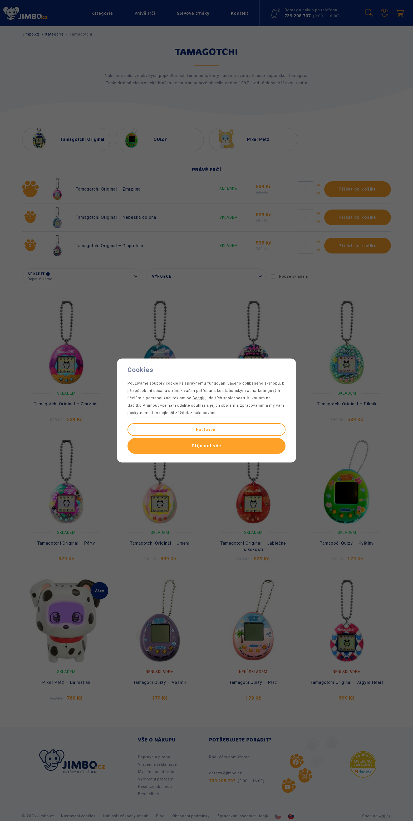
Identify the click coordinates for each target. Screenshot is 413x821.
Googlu (199, 398)
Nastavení (206, 429)
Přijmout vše (207, 445)
